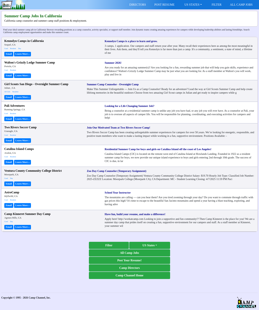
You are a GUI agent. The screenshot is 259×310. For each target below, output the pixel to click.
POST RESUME (164, 4)
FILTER (216, 4)
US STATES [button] (192, 4)
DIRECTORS (137, 4)
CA (14, 44)
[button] (149, 245)
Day (19, 48)
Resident (13, 48)
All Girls (7, 92)
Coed (6, 48)
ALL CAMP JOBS (241, 4)
